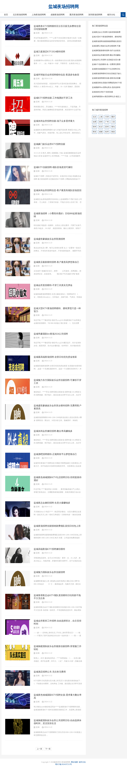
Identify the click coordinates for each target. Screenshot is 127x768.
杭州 (107, 132)
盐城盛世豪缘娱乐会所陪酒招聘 (49, 239)
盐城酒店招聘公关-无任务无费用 (50, 672)
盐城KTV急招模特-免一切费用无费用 (106, 64)
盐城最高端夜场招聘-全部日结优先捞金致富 (55, 357)
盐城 (37, 33)
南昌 (113, 132)
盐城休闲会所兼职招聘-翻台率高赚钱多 (53, 431)
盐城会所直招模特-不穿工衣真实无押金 (53, 285)
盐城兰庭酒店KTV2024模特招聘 (49, 51)
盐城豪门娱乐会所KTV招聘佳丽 (49, 144)
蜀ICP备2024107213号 (63, 764)
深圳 (100, 122)
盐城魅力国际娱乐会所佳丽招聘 (49, 572)
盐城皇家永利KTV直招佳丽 (102, 92)
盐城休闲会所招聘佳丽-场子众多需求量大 (54, 121)
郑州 (94, 127)
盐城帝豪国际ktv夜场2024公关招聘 (51, 334)
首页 (6, 15)
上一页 (39, 749)
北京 (94, 117)
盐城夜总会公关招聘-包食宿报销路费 (106, 32)
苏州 (107, 127)
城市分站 (111, 15)
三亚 (113, 122)
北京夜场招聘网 (20, 15)
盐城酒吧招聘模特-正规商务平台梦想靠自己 (55, 454)
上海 (100, 117)
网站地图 (74, 762)
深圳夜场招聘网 (95, 15)
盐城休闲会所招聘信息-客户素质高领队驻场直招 (57, 190)
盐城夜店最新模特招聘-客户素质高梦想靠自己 (56, 262)
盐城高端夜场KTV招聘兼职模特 (49, 549)
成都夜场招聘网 (57, 15)
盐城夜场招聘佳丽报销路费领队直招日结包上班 (57, 526)
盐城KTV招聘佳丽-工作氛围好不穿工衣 (53, 98)
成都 (100, 132)
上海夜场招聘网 (39, 15)
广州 (107, 122)
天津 (107, 117)
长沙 (100, 127)
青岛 (113, 127)
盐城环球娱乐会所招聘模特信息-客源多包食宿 (56, 74)
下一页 (47, 749)
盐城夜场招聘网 (63, 6)
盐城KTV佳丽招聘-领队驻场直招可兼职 (53, 167)
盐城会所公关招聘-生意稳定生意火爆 (106, 60)
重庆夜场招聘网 (76, 15)
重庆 (113, 117)
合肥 (94, 122)
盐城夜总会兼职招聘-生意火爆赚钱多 (52, 503)
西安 (94, 132)
